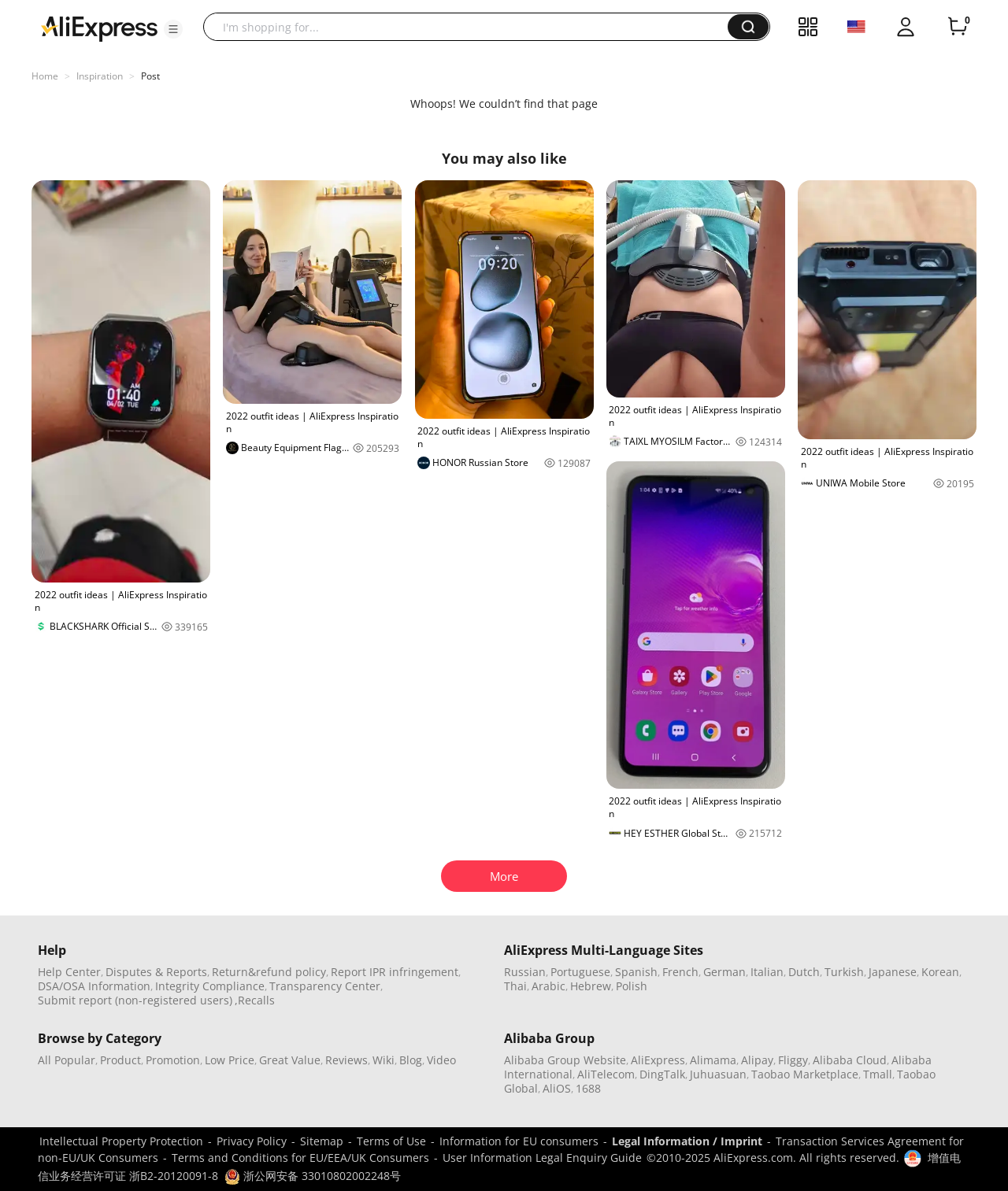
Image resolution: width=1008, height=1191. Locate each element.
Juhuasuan (718, 1074)
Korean (940, 971)
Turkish (844, 971)
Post (150, 76)
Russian (525, 971)
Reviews (346, 1059)
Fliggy (793, 1059)
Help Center (69, 971)
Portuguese (580, 971)
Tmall (877, 1074)
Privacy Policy (252, 1141)
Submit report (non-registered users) (135, 1000)
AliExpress (658, 1059)
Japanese (893, 971)
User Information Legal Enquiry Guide (542, 1157)
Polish (631, 985)
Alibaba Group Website (565, 1059)
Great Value (290, 1059)
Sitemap (321, 1141)
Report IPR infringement (394, 971)
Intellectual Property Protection (121, 1141)
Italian (767, 971)
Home (45, 76)
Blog (410, 1059)
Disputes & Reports (156, 971)
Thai (515, 985)
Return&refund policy (269, 971)
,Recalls (255, 1000)
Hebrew (590, 985)
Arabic (548, 985)
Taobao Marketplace (804, 1074)
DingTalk (662, 1074)
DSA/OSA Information (94, 985)
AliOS (557, 1088)
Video (441, 1059)
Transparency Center (324, 985)
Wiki (383, 1059)
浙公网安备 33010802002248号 (312, 1175)
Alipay (757, 1059)
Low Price (229, 1059)
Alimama (713, 1059)
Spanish (636, 971)
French (680, 971)
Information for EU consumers (518, 1141)
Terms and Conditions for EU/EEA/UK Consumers (300, 1157)
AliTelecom (606, 1074)
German (724, 971)
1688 (588, 1088)
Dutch (804, 971)
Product (120, 1059)
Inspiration (99, 76)
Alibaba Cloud (850, 1059)
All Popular (66, 1059)
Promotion (173, 1059)
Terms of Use (391, 1141)
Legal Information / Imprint (687, 1141)
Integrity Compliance (210, 985)
